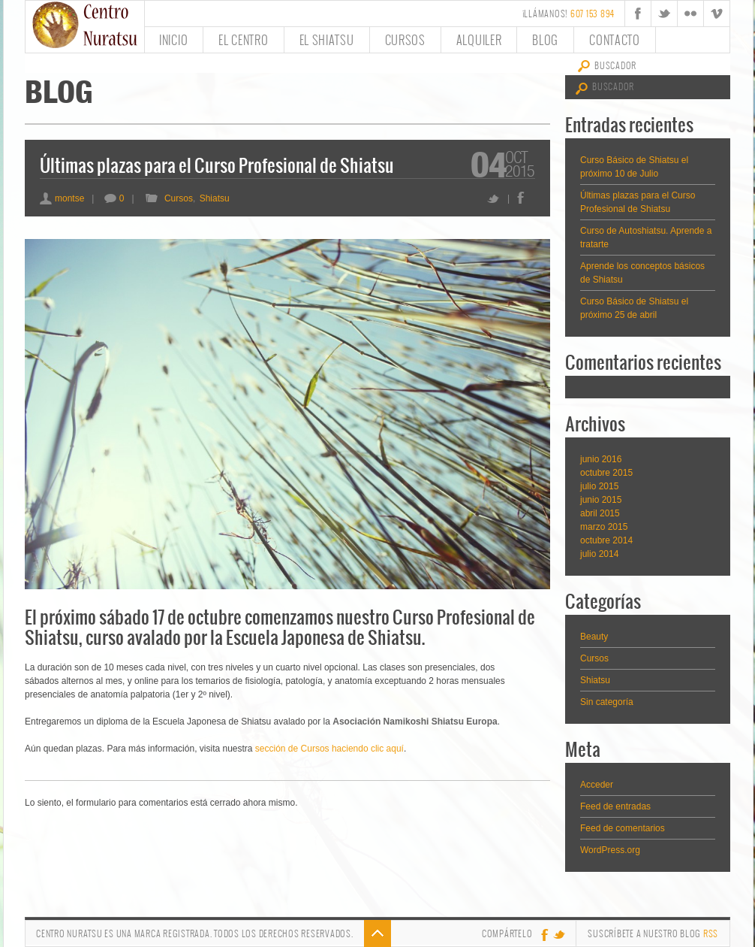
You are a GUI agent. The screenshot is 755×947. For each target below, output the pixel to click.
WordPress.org (610, 850)
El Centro (243, 39)
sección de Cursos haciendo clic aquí (329, 748)
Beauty (594, 636)
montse (62, 198)
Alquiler (479, 39)
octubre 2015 (606, 472)
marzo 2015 (603, 527)
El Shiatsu (326, 39)
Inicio (173, 39)
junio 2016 (600, 459)
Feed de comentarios (622, 828)
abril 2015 (600, 513)
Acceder (596, 784)
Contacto (614, 39)
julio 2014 (599, 554)
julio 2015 (599, 486)
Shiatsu (215, 198)
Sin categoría (606, 702)
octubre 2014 (606, 540)
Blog (545, 39)
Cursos (405, 39)
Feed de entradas (615, 806)
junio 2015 (600, 500)
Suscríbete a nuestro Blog (653, 933)
